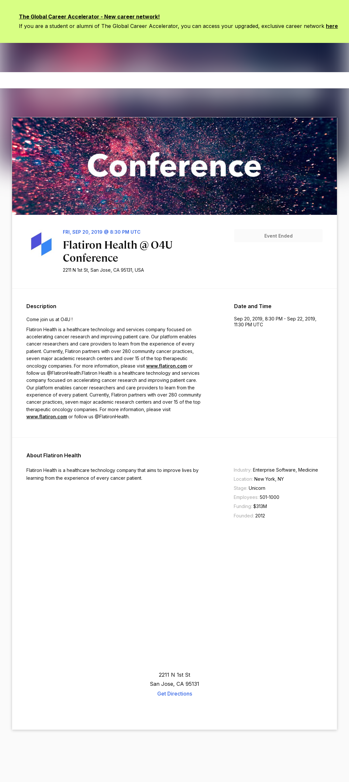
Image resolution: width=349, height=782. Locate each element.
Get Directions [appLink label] (174, 693)
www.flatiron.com (166, 366)
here (332, 26)
